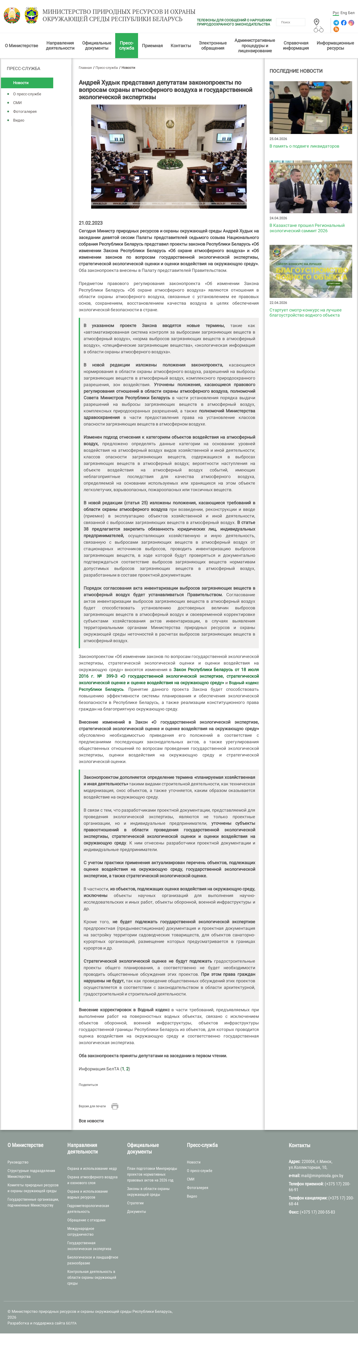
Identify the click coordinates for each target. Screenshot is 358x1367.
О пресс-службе (27, 95)
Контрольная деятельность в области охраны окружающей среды (91, 1278)
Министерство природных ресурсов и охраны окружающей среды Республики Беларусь (113, 16)
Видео (18, 121)
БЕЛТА (71, 1324)
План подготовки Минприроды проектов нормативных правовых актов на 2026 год (152, 1175)
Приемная (152, 46)
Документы (136, 1212)
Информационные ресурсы (335, 46)
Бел (351, 12)
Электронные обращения (213, 46)
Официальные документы (96, 46)
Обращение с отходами (86, 1221)
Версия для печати (92, 1107)
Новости (20, 83)
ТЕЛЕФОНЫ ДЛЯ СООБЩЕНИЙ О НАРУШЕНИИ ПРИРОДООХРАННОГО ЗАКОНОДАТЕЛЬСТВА (234, 22)
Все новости (91, 1121)
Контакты (181, 46)
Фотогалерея (25, 112)
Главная (85, 68)
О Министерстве (21, 46)
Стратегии (135, 1204)
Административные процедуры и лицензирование (255, 46)
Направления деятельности (60, 46)
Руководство (18, 1163)
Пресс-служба (126, 46)
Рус (336, 12)
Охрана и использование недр (92, 1169)
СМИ (17, 103)
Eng (344, 12)
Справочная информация (296, 46)
